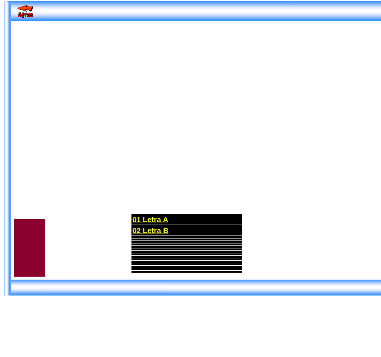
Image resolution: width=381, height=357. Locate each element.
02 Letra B (150, 230)
